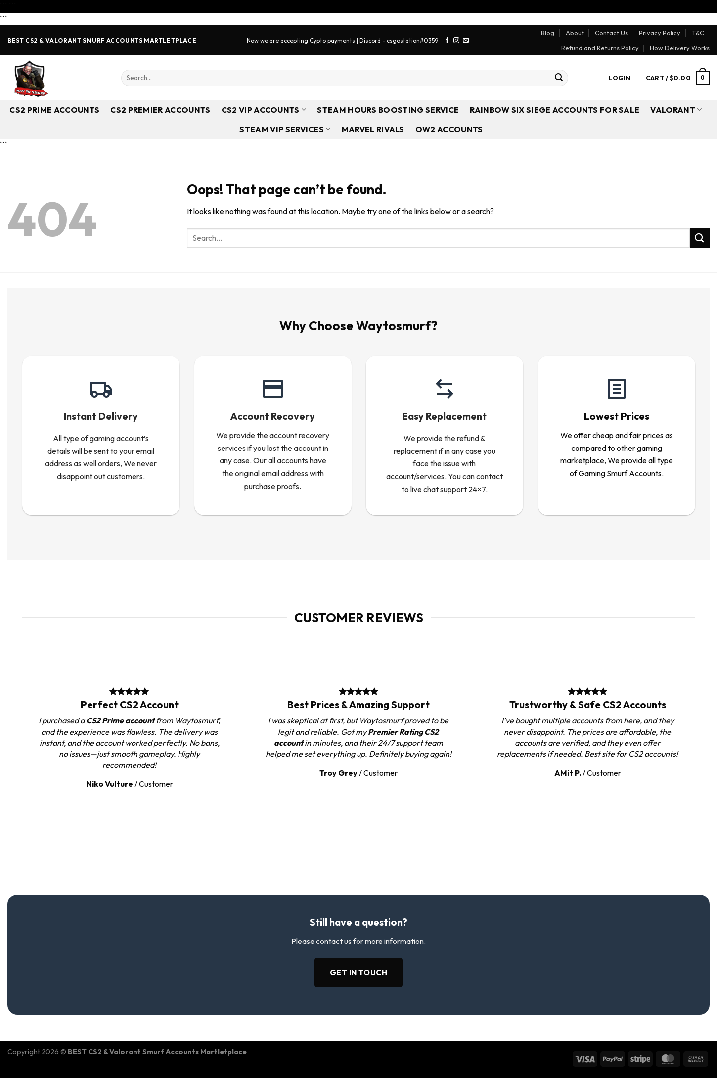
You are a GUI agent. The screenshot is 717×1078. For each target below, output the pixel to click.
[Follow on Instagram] (456, 40)
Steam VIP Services (284, 129)
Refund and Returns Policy (600, 48)
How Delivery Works (680, 48)
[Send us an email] (466, 40)
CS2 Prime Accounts (54, 110)
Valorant (676, 110)
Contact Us (611, 33)
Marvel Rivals (373, 129)
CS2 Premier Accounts (160, 110)
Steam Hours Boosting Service (388, 110)
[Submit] (558, 77)
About (575, 33)
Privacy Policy (659, 33)
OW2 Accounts (449, 129)
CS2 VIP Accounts (264, 110)
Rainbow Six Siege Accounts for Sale (554, 110)
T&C (698, 33)
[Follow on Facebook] (447, 40)
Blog (547, 33)
